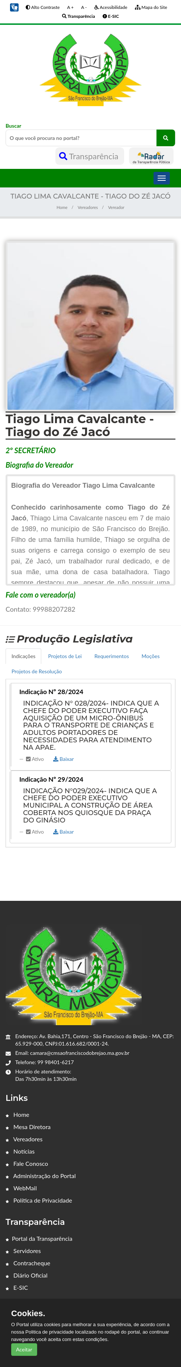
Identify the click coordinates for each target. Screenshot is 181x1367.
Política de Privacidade (39, 1200)
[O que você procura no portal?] (165, 138)
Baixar (63, 759)
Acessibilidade (110, 7)
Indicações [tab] (23, 656)
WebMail (21, 1187)
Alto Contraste (42, 7)
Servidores (23, 1250)
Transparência (89, 156)
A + (70, 7)
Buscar (90, 134)
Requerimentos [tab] (111, 656)
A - (84, 7)
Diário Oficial (27, 1275)
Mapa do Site (151, 7)
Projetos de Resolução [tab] (37, 671)
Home (61, 207)
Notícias (20, 1151)
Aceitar (24, 1349)
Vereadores (88, 207)
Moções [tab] (151, 656)
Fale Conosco (27, 1163)
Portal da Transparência (39, 1238)
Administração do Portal (41, 1175)
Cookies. (28, 1313)
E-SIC (17, 1287)
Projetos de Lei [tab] (65, 656)
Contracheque (28, 1262)
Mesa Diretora (28, 1126)
